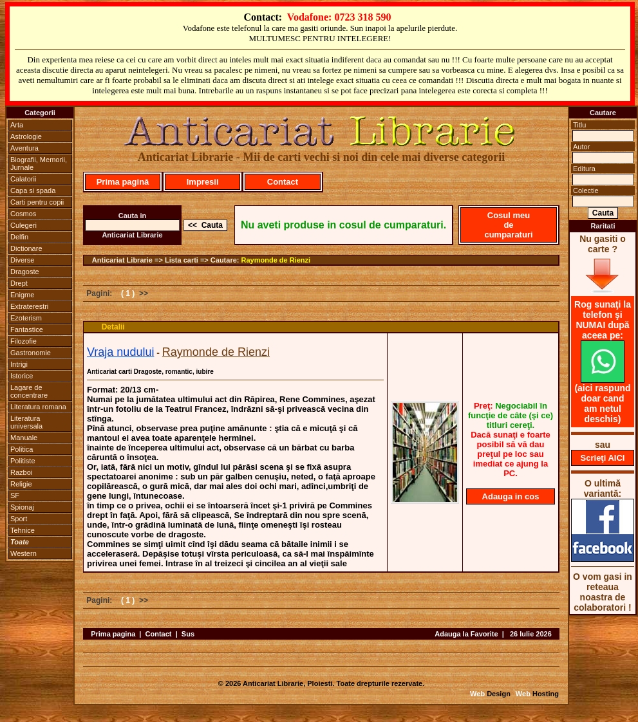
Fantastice (26, 329)
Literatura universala (26, 422)
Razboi (21, 472)
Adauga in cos (510, 496)
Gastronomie (30, 352)
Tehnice (22, 530)
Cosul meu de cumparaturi (508, 224)
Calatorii (23, 179)
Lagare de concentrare (29, 391)
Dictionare (26, 248)
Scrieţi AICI (603, 458)
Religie (21, 484)
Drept (19, 283)
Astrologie (26, 136)
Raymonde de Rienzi (276, 260)
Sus (188, 634)
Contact (282, 182)
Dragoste (24, 271)
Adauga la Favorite (466, 634)
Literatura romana (38, 407)
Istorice (21, 376)
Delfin (19, 237)
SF (14, 495)
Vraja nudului (120, 352)
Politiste (22, 461)
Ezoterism (26, 318)
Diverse (22, 260)
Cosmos (23, 214)
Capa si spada (32, 190)
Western (23, 553)
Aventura (24, 148)
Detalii (113, 326)
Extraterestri (29, 306)
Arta (16, 125)
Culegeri (23, 225)
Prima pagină (123, 182)
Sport (18, 519)
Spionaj (22, 507)
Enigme (22, 295)
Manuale (23, 437)
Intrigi (19, 364)
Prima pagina (113, 634)
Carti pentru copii (37, 202)
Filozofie (23, 341)
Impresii (203, 182)
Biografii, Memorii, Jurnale (38, 163)
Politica (21, 449)
